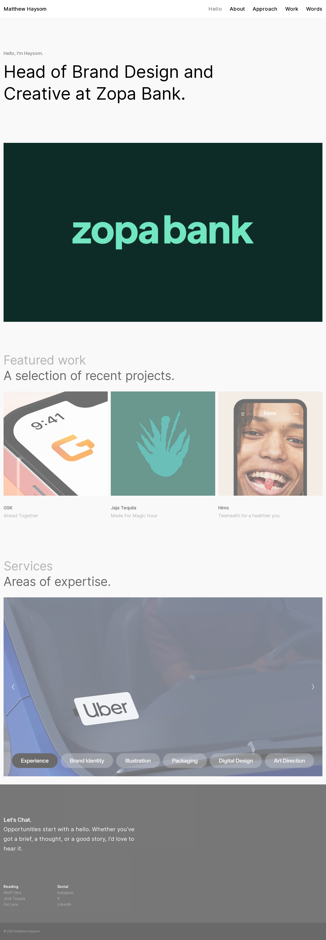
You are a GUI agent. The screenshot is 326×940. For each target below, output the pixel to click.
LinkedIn (64, 904)
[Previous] (13, 686)
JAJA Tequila (14, 898)
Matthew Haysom (25, 8)
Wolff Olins (12, 892)
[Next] (313, 686)
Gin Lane (11, 904)
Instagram (65, 892)
